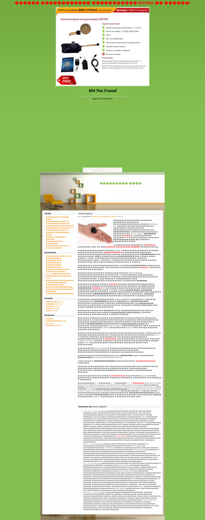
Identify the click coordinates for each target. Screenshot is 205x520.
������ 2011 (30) (54, 304)
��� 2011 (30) (51, 310)
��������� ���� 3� (57, 221)
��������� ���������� (111, 389)
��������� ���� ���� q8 (126, 312)
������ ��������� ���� (103, 216)
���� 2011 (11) (52, 308)
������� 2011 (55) (54, 302)
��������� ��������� (60, 226)
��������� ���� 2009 (58, 223)
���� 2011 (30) (52, 306)
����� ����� (53, 248)
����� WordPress (54, 325)
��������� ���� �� (126, 239)
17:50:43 (103, 411)
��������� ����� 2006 (135, 324)
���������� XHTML (56, 321)
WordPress (50, 323)
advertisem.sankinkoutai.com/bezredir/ (123, 518)
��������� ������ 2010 (59, 228)
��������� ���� (120, 183)
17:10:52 (101, 444)
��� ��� (147, 305)
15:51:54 (103, 492)
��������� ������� (138, 290)
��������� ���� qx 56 (58, 246)
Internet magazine (85, 214)
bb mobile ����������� (58, 274)
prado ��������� (144, 303)
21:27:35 (98, 463)
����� (49, 319)
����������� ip (55, 285)
